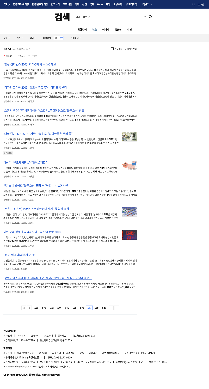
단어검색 (74, 38)
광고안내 (48, 335)
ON (56, 38)
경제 (77, 4)
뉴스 (94, 29)
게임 (108, 4)
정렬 (5, 38)
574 (59, 307)
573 (51, 307)
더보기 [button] (145, 4)
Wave (100, 4)
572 (44, 307)
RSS (81, 353)
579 (96, 307)
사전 (129, 29)
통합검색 (82, 29)
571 (36, 307)
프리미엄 (133, 4)
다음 (111, 308)
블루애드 (62, 335)
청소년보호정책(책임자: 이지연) (139, 353)
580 (104, 307)
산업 (84, 4)
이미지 (105, 29)
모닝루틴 (117, 4)
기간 (19, 38)
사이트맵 (56, 353)
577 (82, 307)
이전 (29, 308)
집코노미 (55, 4)
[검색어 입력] (109, 17)
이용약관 (93, 353)
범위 (32, 38)
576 (74, 307)
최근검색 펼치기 (142, 17)
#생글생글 (8, 152)
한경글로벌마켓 (40, 4)
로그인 (201, 4)
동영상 (118, 29)
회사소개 (7, 335)
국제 (92, 4)
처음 (23, 308)
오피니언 (67, 4)
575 (67, 307)
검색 (62, 17)
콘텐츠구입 (28, 353)
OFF (61, 38)
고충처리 (35, 335)
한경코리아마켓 (21, 4)
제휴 (19, 353)
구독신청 (21, 335)
